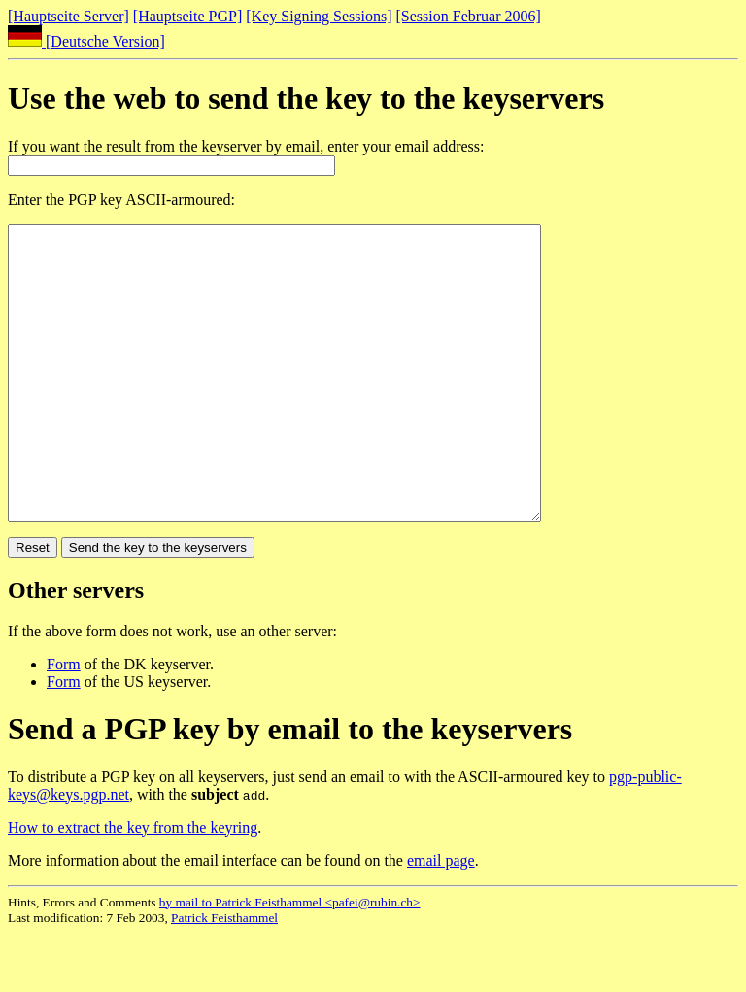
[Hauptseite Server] (68, 16)
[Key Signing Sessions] (318, 16)
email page (441, 918)
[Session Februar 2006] (468, 16)
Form (64, 722)
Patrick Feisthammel (224, 976)
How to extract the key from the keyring (132, 885)
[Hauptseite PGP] (187, 16)
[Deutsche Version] (86, 41)
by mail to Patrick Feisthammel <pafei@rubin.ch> (290, 960)
